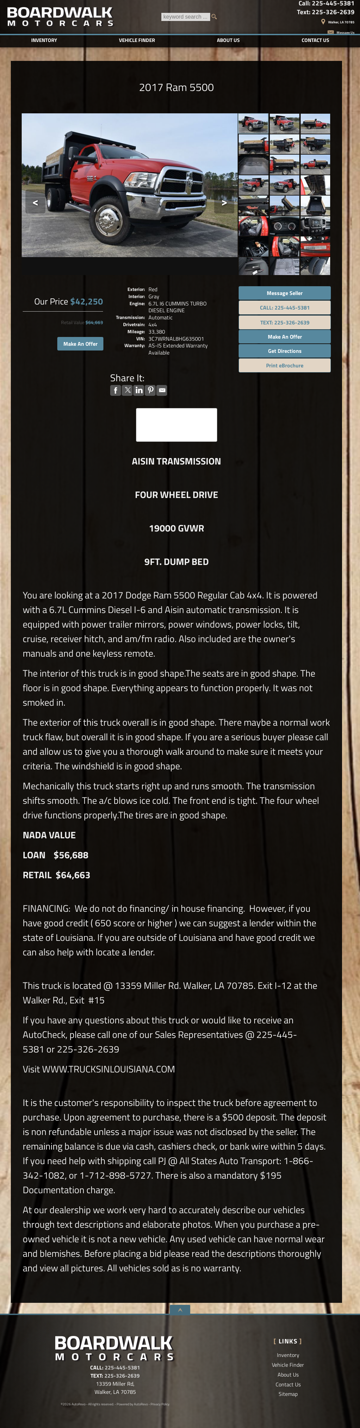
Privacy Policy (160, 1404)
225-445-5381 (122, 1367)
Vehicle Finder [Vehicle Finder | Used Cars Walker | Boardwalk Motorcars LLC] (137, 40)
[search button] (216, 17)
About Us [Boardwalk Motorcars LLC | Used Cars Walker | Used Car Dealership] (228, 40)
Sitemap (288, 1394)
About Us (288, 1374)
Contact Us (288, 1384)
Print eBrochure (284, 365)
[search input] (185, 17)
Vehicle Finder (288, 1365)
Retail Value (72, 322)
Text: (326, 12)
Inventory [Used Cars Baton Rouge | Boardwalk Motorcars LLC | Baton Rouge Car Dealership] (44, 40)
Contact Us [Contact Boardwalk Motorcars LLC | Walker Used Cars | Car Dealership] (315, 40)
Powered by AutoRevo (132, 1404)
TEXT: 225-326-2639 (284, 322)
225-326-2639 (122, 1376)
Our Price (51, 301)
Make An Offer (80, 344)
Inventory (288, 1355)
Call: (327, 3)
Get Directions (285, 351)
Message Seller (285, 293)
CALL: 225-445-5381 (285, 307)
